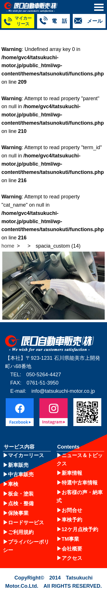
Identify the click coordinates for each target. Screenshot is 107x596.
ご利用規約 (21, 532)
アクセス (72, 558)
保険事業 (18, 513)
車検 (13, 484)
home (7, 246)
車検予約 (72, 520)
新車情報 (72, 473)
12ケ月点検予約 (80, 529)
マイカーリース (26, 455)
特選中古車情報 (80, 483)
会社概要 (72, 549)
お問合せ (72, 510)
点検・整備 (21, 503)
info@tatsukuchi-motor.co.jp (63, 391)
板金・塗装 (21, 494)
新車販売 (18, 465)
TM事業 (70, 539)
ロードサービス (26, 522)
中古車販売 (21, 474)
